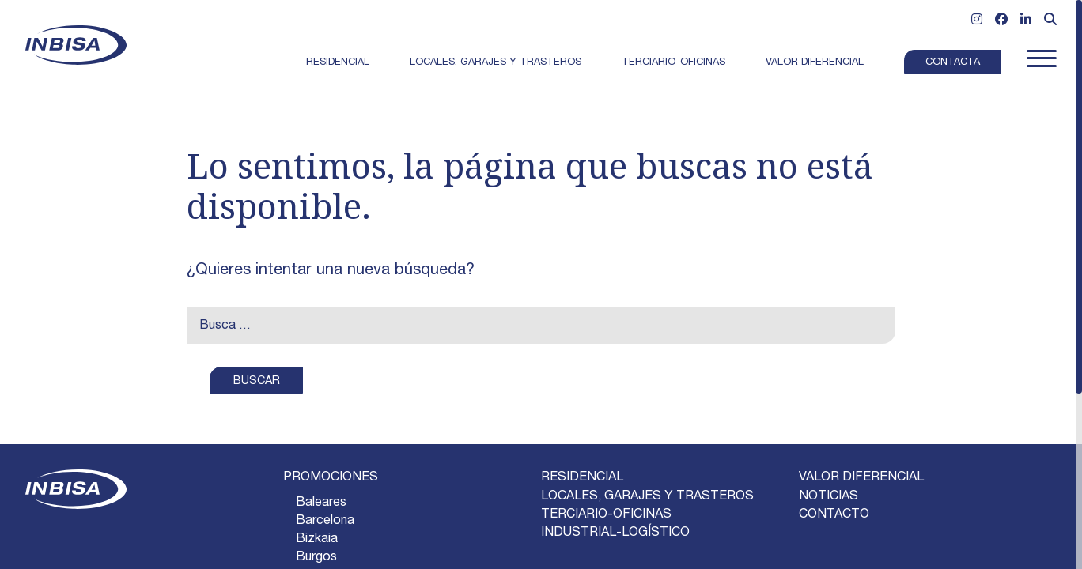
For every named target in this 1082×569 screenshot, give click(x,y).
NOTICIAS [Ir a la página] (828, 497)
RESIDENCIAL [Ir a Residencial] (582, 478)
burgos (316, 558)
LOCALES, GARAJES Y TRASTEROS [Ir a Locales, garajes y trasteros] (647, 497)
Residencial (337, 63)
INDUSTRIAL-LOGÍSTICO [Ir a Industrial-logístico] (615, 533)
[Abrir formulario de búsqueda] (1050, 21)
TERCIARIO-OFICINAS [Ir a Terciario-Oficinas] (606, 515)
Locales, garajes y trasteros (495, 63)
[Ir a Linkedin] (1025, 21)
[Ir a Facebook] (1001, 21)
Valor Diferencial (815, 63)
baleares (321, 503)
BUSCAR (256, 381)
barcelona (325, 521)
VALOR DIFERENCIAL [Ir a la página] (861, 478)
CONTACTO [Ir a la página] (834, 515)
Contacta (952, 63)
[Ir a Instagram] (976, 21)
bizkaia (317, 539)
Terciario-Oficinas (673, 63)
